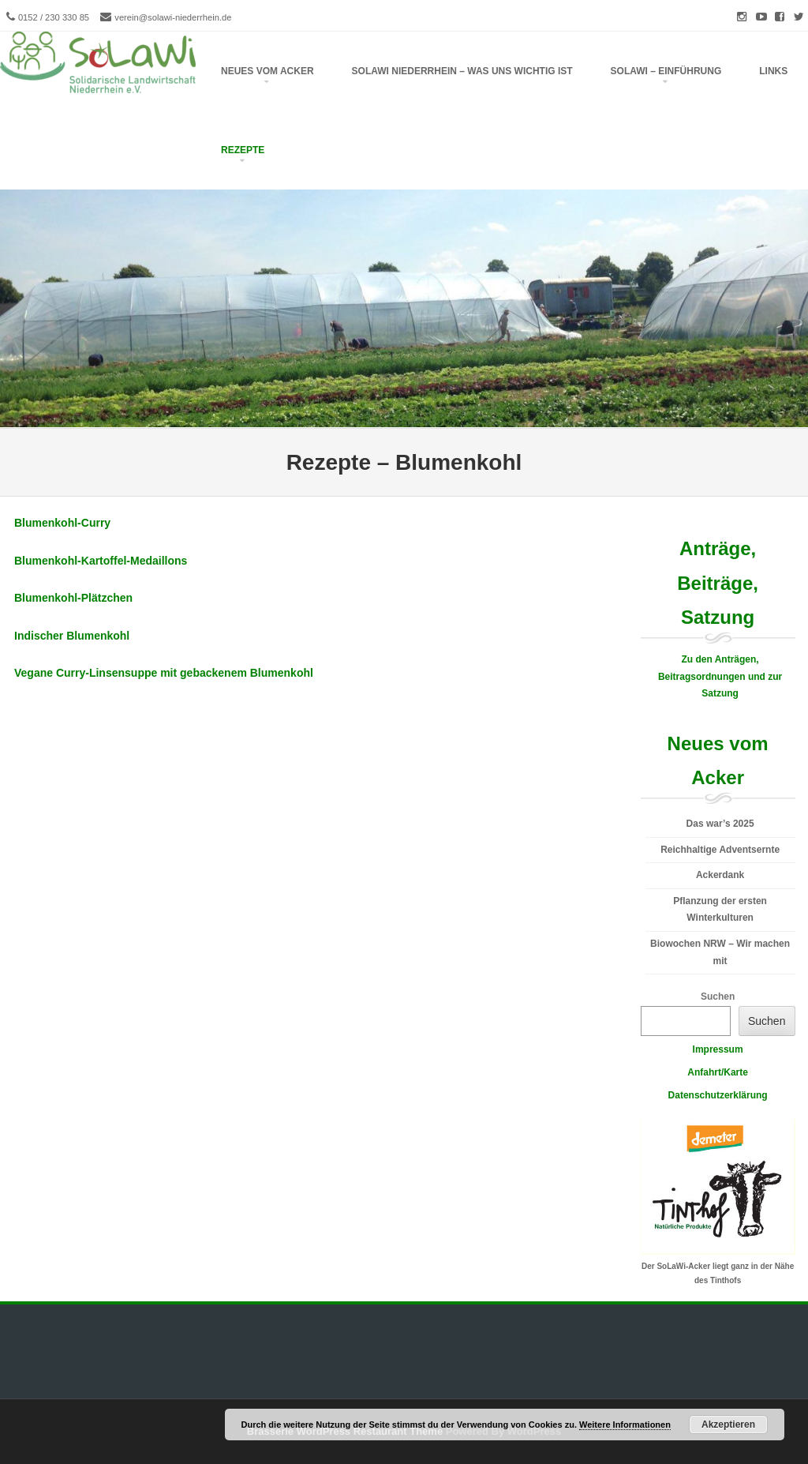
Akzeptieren (728, 1424)
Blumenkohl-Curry (62, 522)
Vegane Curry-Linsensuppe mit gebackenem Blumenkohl (163, 672)
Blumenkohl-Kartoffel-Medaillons (100, 560)
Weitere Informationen (625, 1424)
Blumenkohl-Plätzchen (73, 597)
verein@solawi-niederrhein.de (172, 17)
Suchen (718, 996)
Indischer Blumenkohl (71, 635)
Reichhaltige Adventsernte (720, 849)
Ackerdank (720, 874)
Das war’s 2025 (720, 823)
